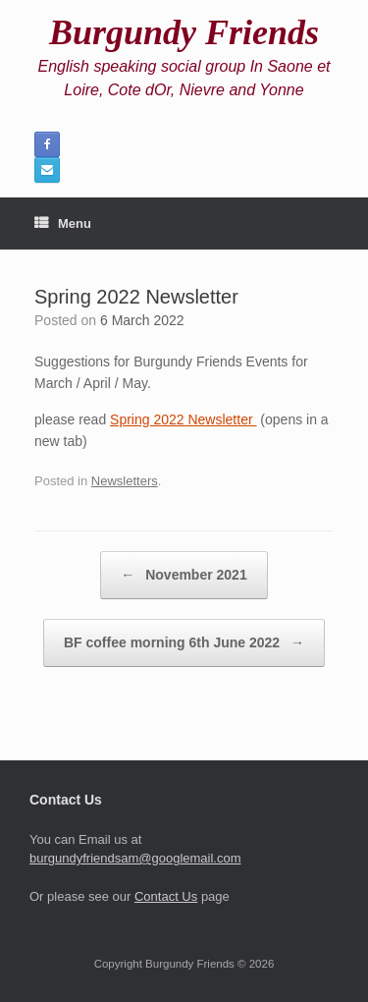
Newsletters (124, 480)
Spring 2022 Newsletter (183, 419)
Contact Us (165, 896)
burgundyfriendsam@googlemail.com (135, 858)
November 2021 (183, 575)
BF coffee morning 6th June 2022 (184, 643)
